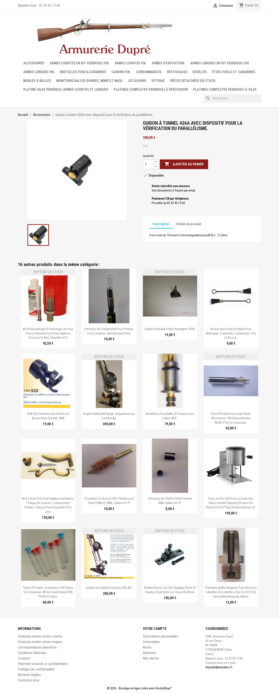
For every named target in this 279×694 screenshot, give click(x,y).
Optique (158, 81)
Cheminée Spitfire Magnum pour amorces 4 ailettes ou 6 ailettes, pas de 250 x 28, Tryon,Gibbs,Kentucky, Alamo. (231, 592)
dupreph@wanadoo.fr (218, 667)
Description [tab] (161, 224)
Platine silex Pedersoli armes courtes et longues (65, 89)
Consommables (149, 72)
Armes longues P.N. (39, 72)
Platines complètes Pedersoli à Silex (225, 89)
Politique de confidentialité (36, 669)
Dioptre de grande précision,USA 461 (109, 587)
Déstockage (177, 72)
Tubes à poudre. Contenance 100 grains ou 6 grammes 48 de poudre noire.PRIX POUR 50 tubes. (48, 592)
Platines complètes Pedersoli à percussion (151, 89)
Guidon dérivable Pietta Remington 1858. (170, 329)
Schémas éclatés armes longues (40, 642)
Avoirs (147, 647)
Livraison (24, 658)
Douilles (200, 72)
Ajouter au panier (183, 164)
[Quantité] (148, 164)
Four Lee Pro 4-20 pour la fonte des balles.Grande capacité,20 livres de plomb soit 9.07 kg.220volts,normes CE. (231, 503)
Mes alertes (151, 658)
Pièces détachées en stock (192, 81)
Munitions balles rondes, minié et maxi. (89, 81)
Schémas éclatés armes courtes (40, 636)
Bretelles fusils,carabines (83, 72)
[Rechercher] (232, 98)
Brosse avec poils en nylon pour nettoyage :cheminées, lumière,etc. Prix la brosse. (231, 333)
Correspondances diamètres (37, 647)
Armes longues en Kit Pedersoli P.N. (220, 63)
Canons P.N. (121, 72)
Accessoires (33, 63)
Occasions (137, 81)
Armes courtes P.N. (130, 63)
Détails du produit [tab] (188, 224)
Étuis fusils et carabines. (234, 72)
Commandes (151, 642)
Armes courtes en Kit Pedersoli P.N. (79, 63)
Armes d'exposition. (168, 63)
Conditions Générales (32, 653)
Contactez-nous (29, 680)
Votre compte (155, 629)
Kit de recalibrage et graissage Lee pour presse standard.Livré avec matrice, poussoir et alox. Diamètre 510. (48, 333)
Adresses (149, 653)
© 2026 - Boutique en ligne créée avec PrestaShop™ (139, 688)
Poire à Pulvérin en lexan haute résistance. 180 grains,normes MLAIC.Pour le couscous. (230, 418)
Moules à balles (37, 81)
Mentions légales (29, 675)
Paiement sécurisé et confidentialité (42, 664)
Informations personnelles (160, 636)
